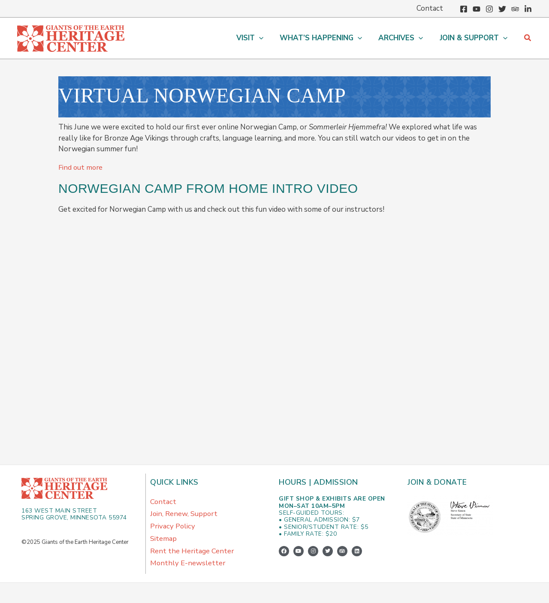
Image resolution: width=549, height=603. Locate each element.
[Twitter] (502, 9)
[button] (528, 38)
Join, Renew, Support (184, 514)
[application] (265, 38)
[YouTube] (476, 9)
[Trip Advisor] (515, 9)
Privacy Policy (173, 527)
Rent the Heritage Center (192, 553)
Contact (163, 502)
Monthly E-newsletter (188, 566)
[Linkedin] (528, 9)
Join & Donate (437, 482)
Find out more (81, 167)
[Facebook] (464, 9)
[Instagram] (489, 9)
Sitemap (163, 540)
